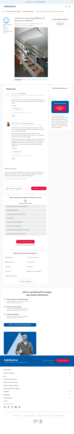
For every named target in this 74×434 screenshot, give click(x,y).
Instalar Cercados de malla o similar (16, 214)
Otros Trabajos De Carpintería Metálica (17, 206)
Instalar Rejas (10, 218)
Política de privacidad (29, 415)
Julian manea (15, 93)
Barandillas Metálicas (12, 210)
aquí (55, 122)
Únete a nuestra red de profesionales (20, 324)
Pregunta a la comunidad (60, 24)
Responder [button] (17, 109)
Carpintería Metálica (28, 11)
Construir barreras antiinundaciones (16, 233)
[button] (6, 20)
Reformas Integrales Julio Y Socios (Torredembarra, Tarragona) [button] (28, 95)
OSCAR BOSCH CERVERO (19, 123)
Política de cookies (42, 415)
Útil (14, 116)
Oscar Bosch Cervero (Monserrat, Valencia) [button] (22, 125)
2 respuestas (18, 79)
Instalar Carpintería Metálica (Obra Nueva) (18, 229)
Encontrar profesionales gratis (60, 108)
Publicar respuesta (38, 188)
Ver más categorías (25, 281)
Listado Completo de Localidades (11, 388)
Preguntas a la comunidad (13, 11)
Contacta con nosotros (8, 403)
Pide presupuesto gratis (25, 241)
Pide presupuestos (63, 360)
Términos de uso (17, 415)
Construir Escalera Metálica (14, 226)
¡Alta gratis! (42, 2)
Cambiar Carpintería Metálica (15, 222)
